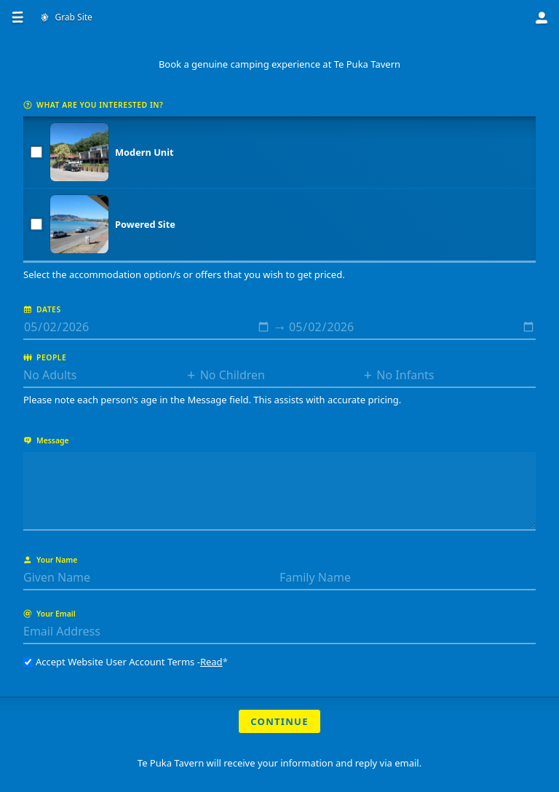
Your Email (49, 614)
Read (211, 661)
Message (46, 440)
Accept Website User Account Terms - (125, 661)
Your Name (50, 560)
